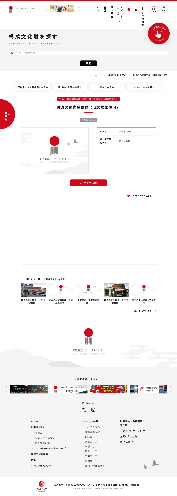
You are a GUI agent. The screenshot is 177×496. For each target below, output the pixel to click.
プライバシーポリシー (132, 430)
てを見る (145, 311)
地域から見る (107, 87)
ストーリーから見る (144, 87)
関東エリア (91, 441)
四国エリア (91, 461)
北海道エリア (92, 432)
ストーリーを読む (88, 182)
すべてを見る (92, 427)
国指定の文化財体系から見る (33, 87)
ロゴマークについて (46, 438)
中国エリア (91, 456)
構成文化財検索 (128, 6)
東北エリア (91, 437)
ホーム (98, 8)
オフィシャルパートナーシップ (120, 13)
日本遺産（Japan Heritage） (125, 485)
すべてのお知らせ (142, 15)
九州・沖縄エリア (95, 466)
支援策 (39, 433)
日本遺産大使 (42, 442)
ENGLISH (129, 442)
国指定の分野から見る (70, 87)
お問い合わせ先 (129, 436)
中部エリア (91, 446)
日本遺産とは (105, 8)
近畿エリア (91, 451)
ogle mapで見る (141, 195)
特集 (33, 460)
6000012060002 (75, 485)
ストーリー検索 (112, 9)
